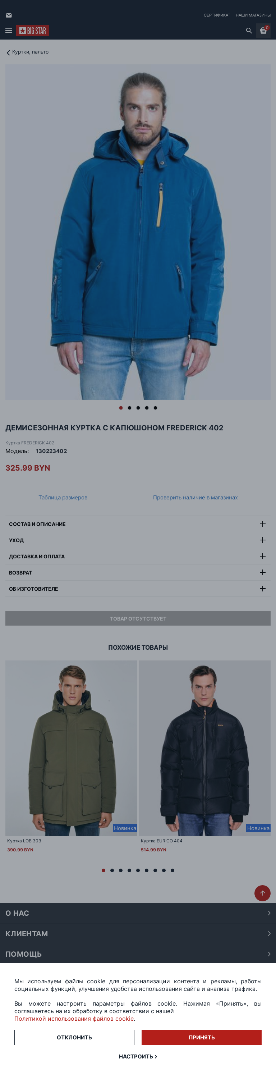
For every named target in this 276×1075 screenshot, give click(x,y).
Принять (202, 1037)
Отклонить (74, 1037)
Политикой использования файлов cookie (74, 1018)
